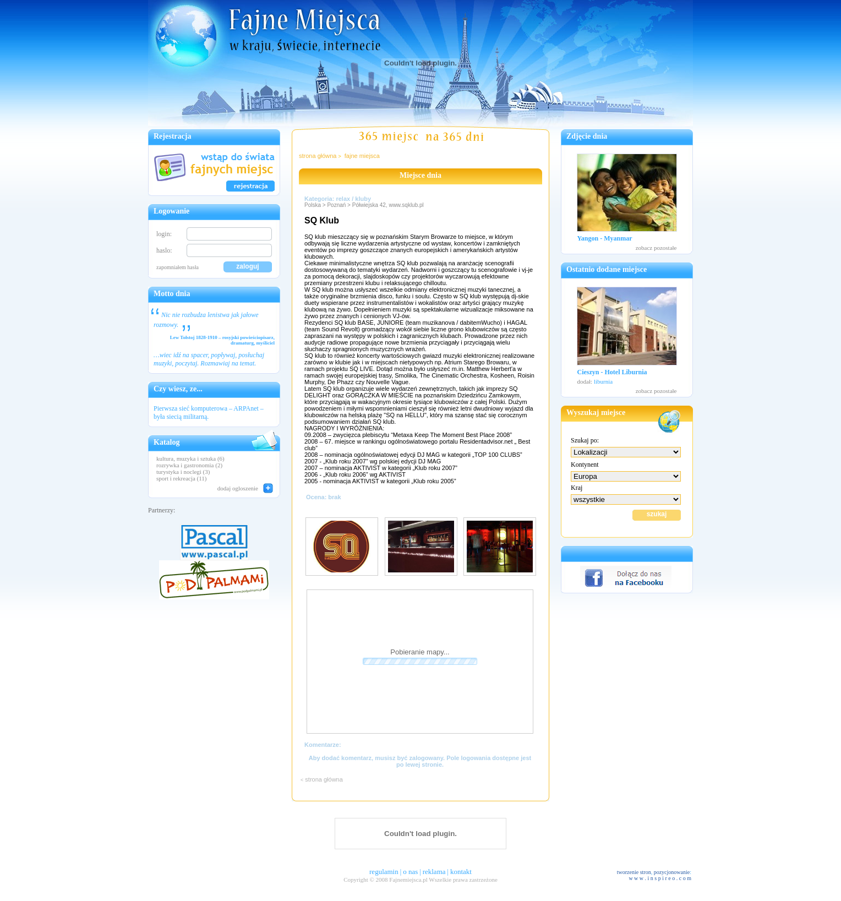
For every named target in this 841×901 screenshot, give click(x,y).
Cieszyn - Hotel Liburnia (612, 372)
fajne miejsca (362, 155)
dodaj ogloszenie (237, 488)
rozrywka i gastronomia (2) (189, 465)
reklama (434, 871)
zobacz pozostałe (656, 247)
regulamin (383, 871)
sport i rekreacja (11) (181, 478)
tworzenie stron (634, 872)
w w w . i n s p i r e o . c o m (660, 878)
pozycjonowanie (672, 872)
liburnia (603, 381)
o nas (410, 871)
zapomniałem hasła (177, 267)
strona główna (318, 155)
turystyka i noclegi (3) (183, 471)
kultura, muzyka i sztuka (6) (190, 458)
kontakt (461, 871)
